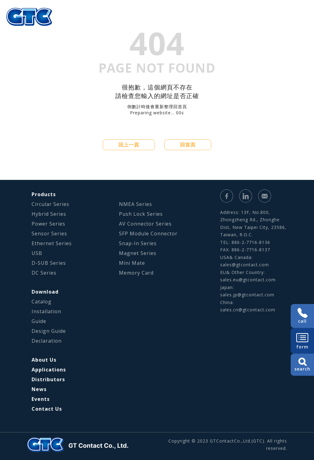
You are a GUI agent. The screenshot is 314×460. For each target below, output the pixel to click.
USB (37, 253)
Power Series (48, 223)
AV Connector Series (145, 223)
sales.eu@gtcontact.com (248, 280)
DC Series (44, 272)
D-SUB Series (49, 263)
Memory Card (136, 272)
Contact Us (47, 408)
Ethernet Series (52, 243)
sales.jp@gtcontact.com (247, 295)
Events (41, 399)
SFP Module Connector (148, 233)
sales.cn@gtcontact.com (247, 310)
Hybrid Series (49, 214)
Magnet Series (137, 253)
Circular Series (50, 204)
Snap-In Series (138, 243)
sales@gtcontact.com (244, 265)
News (39, 389)
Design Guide (49, 331)
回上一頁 (128, 144)
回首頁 (188, 144)
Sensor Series (49, 233)
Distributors (48, 379)
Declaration (47, 340)
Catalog (42, 301)
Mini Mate (132, 263)
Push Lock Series (141, 214)
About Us (70, 26)
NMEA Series (135, 204)
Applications (144, 26)
